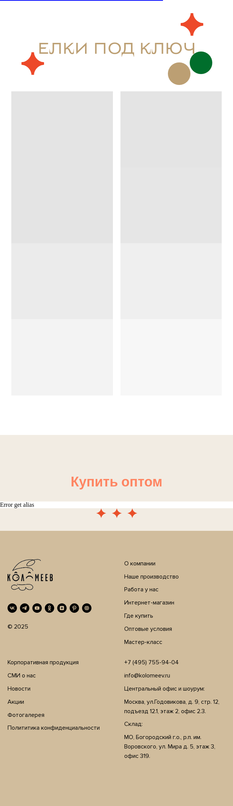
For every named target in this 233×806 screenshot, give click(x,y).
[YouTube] (37, 608)
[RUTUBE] (86, 608)
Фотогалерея (26, 715)
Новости (19, 688)
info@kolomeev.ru (147, 675)
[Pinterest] (74, 608)
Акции (16, 702)
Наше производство (151, 576)
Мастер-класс (143, 642)
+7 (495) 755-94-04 (151, 662)
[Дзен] (62, 608)
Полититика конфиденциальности (54, 728)
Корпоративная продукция (43, 662)
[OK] (49, 608)
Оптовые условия (148, 629)
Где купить (138, 616)
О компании (139, 563)
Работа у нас (141, 589)
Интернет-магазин (149, 602)
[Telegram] (24, 608)
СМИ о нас (22, 675)
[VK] (12, 608)
